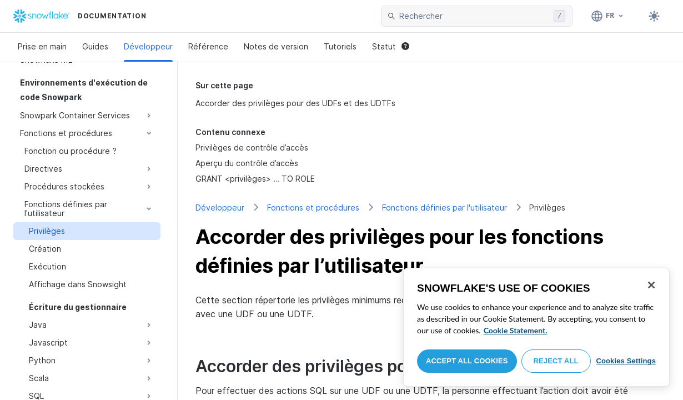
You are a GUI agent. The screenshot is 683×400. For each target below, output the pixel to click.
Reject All (556, 361)
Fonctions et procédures (313, 207)
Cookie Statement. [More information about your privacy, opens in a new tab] (516, 330)
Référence (208, 46)
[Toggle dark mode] (654, 16)
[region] (536, 327)
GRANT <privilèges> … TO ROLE (255, 178)
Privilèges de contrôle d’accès (251, 147)
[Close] (651, 285)
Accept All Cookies (467, 361)
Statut (390, 46)
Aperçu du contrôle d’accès (246, 163)
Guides (95, 46)
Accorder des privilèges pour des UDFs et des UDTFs (295, 103)
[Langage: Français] (608, 16)
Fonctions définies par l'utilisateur (444, 207)
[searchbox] (474, 16)
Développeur (148, 46)
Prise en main (42, 46)
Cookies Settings (626, 361)
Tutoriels (340, 46)
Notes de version (276, 46)
